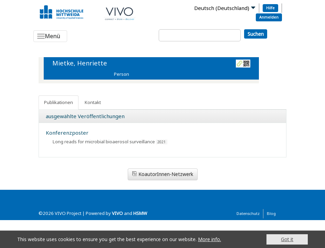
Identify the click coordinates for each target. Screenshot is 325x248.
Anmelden (269, 17)
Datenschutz (248, 213)
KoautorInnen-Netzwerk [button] (162, 174)
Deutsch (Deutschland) (221, 7)
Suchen (256, 34)
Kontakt (93, 102)
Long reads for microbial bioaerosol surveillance (104, 141)
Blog (271, 213)
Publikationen (58, 102)
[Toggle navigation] (50, 36)
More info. (209, 239)
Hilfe (270, 7)
